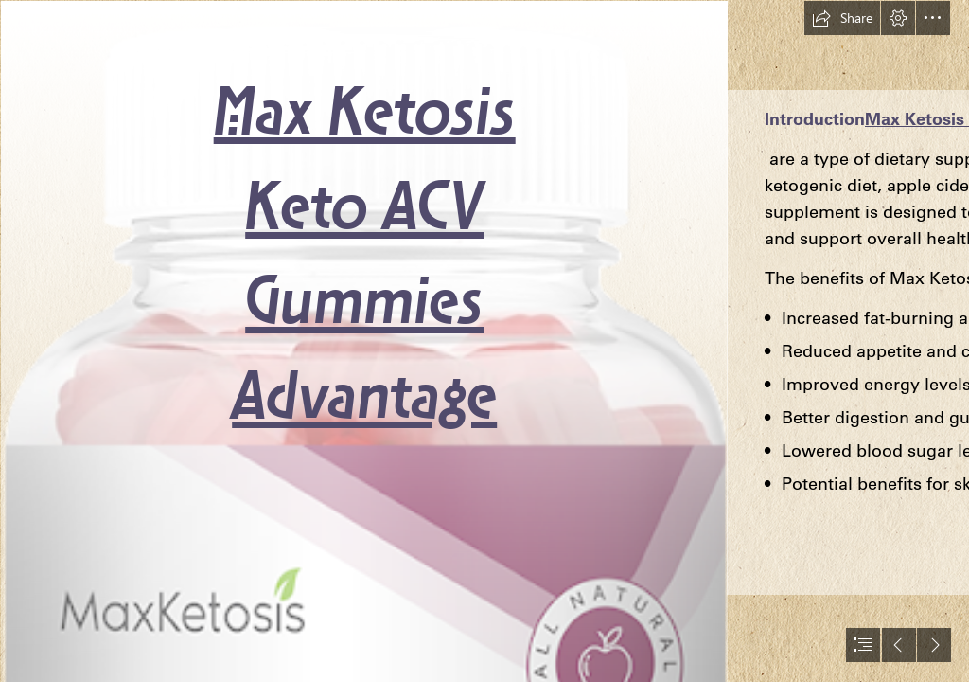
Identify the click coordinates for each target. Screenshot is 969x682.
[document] (484, 341)
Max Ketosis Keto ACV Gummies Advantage (365, 258)
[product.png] (363, 341)
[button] (842, 18)
